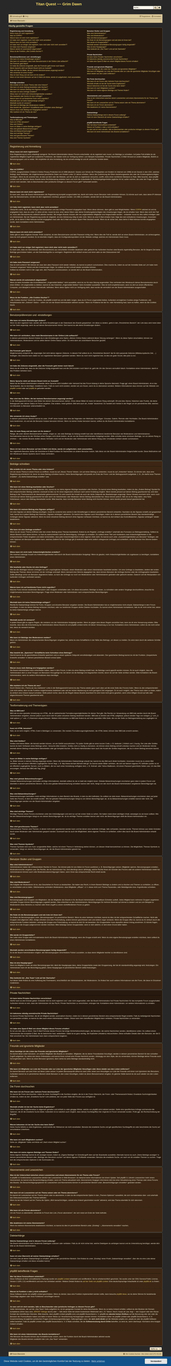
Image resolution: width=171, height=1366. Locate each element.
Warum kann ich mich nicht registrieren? (24, 38)
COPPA (138, 210)
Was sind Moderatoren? (95, 36)
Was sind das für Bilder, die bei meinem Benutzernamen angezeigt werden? (37, 70)
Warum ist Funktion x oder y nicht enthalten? (103, 127)
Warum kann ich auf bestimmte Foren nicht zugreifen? (29, 98)
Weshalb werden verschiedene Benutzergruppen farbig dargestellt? (111, 45)
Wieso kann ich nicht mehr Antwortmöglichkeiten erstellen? (31, 94)
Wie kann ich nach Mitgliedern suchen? (101, 88)
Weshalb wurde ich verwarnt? (20, 103)
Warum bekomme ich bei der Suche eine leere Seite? (106, 86)
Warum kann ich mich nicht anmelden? (24, 42)
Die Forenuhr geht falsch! (19, 64)
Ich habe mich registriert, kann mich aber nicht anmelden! (30, 40)
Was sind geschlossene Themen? (22, 136)
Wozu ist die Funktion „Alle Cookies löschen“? (26, 51)
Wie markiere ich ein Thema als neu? (23, 112)
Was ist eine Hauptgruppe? (96, 47)
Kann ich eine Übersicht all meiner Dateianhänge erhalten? (108, 117)
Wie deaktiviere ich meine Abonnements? (102, 107)
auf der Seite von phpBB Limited (95, 1281)
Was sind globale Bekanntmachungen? (24, 129)
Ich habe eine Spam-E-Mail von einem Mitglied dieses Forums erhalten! (112, 61)
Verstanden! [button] (156, 1361)
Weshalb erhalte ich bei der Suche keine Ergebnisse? (106, 84)
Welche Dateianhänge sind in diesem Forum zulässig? (106, 115)
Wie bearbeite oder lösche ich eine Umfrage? (26, 96)
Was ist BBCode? (16, 120)
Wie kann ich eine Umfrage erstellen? (23, 92)
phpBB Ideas (121, 1294)
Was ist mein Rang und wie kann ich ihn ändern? (27, 75)
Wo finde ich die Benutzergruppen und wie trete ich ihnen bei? (109, 40)
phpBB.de (33, 388)
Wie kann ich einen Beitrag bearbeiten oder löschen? (29, 87)
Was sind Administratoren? (96, 33)
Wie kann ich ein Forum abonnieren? (100, 105)
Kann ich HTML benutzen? (19, 122)
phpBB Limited (16, 388)
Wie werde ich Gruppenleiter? (97, 42)
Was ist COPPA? (16, 36)
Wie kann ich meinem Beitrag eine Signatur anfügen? (29, 89)
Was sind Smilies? (16, 124)
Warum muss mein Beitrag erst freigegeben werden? (29, 110)
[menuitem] (25, 16)
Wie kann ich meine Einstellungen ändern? (25, 59)
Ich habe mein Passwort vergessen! (23, 47)
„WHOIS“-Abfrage (40, 1312)
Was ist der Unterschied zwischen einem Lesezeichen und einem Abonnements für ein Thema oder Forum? (122, 99)
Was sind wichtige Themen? (20, 133)
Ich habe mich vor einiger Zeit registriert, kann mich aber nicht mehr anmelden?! (38, 45)
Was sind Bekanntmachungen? (21, 131)
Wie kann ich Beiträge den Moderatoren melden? (27, 105)
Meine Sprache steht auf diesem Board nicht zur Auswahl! (30, 68)
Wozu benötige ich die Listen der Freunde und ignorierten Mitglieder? (111, 69)
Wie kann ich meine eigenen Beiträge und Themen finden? (108, 90)
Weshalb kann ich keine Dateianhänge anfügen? (27, 101)
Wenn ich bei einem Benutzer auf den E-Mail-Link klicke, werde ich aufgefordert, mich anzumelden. (45, 77)
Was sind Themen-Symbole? (20, 138)
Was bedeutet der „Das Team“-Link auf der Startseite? (106, 49)
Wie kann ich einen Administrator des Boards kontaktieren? (108, 132)
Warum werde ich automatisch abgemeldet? (26, 49)
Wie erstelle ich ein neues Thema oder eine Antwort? (29, 85)
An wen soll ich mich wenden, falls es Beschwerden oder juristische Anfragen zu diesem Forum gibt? (123, 129)
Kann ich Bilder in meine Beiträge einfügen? (25, 126)
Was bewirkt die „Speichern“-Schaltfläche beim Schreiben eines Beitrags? (36, 107)
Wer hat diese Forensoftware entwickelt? (101, 125)
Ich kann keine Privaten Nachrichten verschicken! (104, 57)
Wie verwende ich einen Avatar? (21, 73)
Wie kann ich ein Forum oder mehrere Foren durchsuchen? (108, 81)
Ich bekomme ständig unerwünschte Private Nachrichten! (107, 59)
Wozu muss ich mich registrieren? (22, 33)
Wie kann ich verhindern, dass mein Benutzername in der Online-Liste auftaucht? (39, 61)
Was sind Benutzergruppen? (97, 38)
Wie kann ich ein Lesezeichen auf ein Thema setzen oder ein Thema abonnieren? (116, 103)
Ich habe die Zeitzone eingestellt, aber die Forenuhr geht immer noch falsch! (37, 66)
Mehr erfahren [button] (98, 1361)
